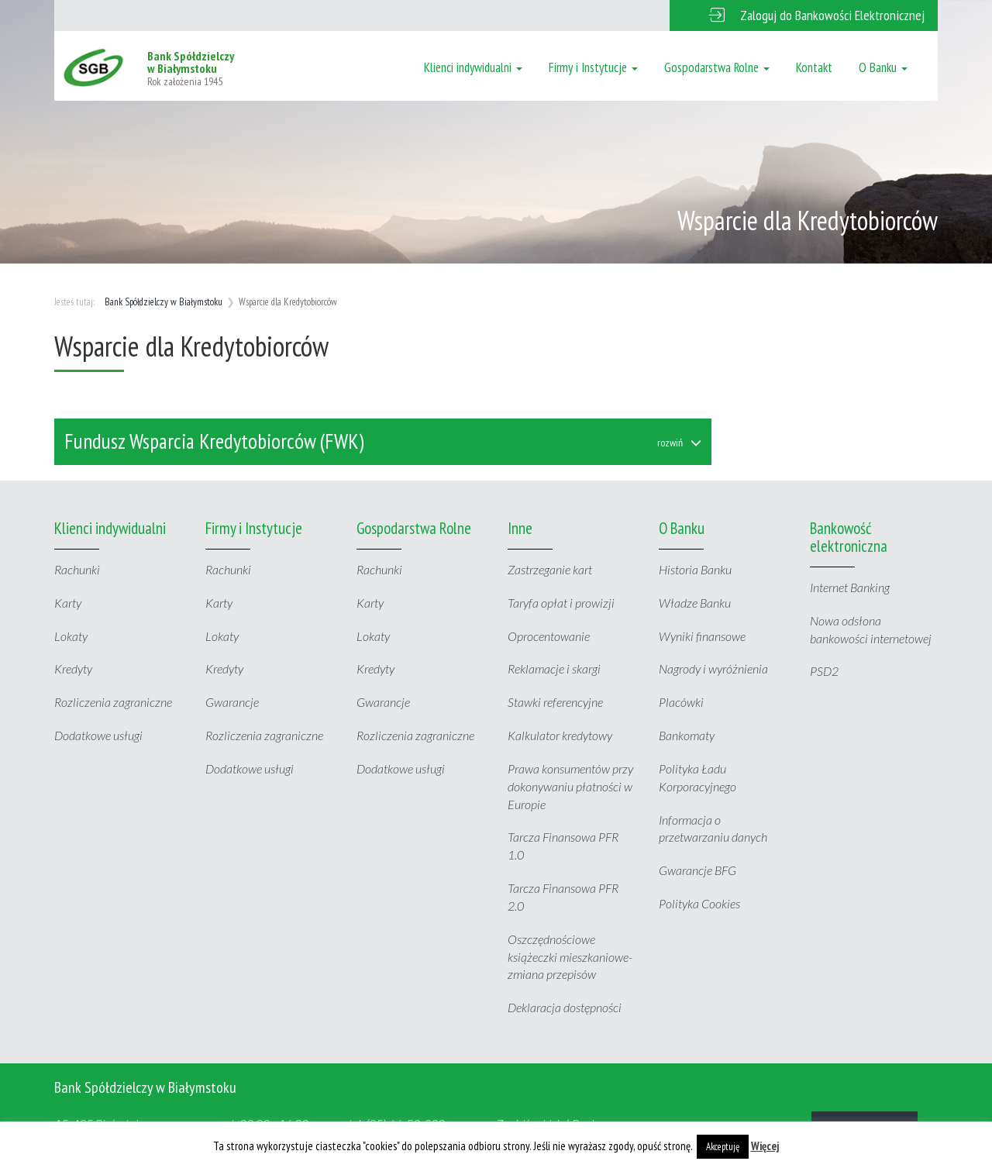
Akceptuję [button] (722, 1146)
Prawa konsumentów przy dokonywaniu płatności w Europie (570, 786)
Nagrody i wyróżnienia (713, 668)
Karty (67, 602)
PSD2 (824, 670)
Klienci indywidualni (473, 67)
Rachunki (77, 569)
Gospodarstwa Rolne (717, 67)
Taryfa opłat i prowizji (561, 602)
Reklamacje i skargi (554, 668)
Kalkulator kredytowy (560, 735)
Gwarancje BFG (697, 870)
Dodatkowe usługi (98, 735)
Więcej (765, 1146)
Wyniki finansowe (702, 636)
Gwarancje (232, 701)
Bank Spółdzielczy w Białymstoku (163, 301)
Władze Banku (695, 602)
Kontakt (814, 67)
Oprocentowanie (549, 636)
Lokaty (71, 636)
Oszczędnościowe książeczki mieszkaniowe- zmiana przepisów (570, 957)
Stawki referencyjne (555, 701)
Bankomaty (687, 735)
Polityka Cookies (699, 903)
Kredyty (73, 668)
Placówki (681, 701)
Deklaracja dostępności (565, 1007)
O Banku (883, 67)
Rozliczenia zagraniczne (113, 701)
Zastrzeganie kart (550, 569)
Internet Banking (850, 587)
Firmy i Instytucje (593, 67)
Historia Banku (695, 569)
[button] (804, 15)
